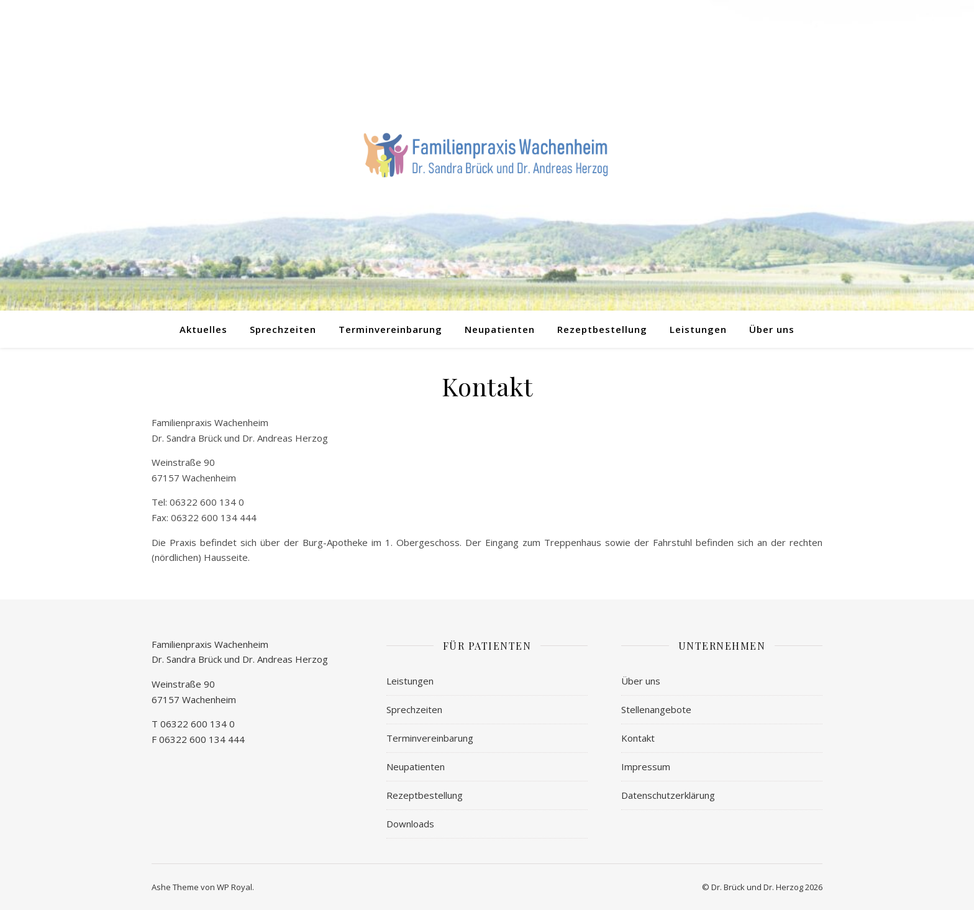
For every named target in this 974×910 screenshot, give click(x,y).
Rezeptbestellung (602, 329)
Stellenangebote (656, 709)
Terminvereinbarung (390, 329)
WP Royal (234, 887)
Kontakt (638, 738)
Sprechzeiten (283, 329)
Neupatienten (500, 329)
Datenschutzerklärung (668, 795)
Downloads (410, 823)
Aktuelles (203, 329)
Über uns (771, 329)
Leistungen (698, 329)
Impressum (645, 766)
